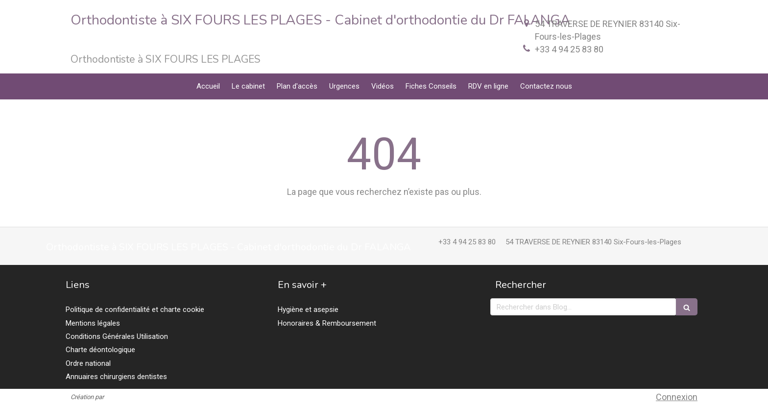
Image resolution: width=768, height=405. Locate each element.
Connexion (676, 397)
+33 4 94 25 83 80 (569, 49)
